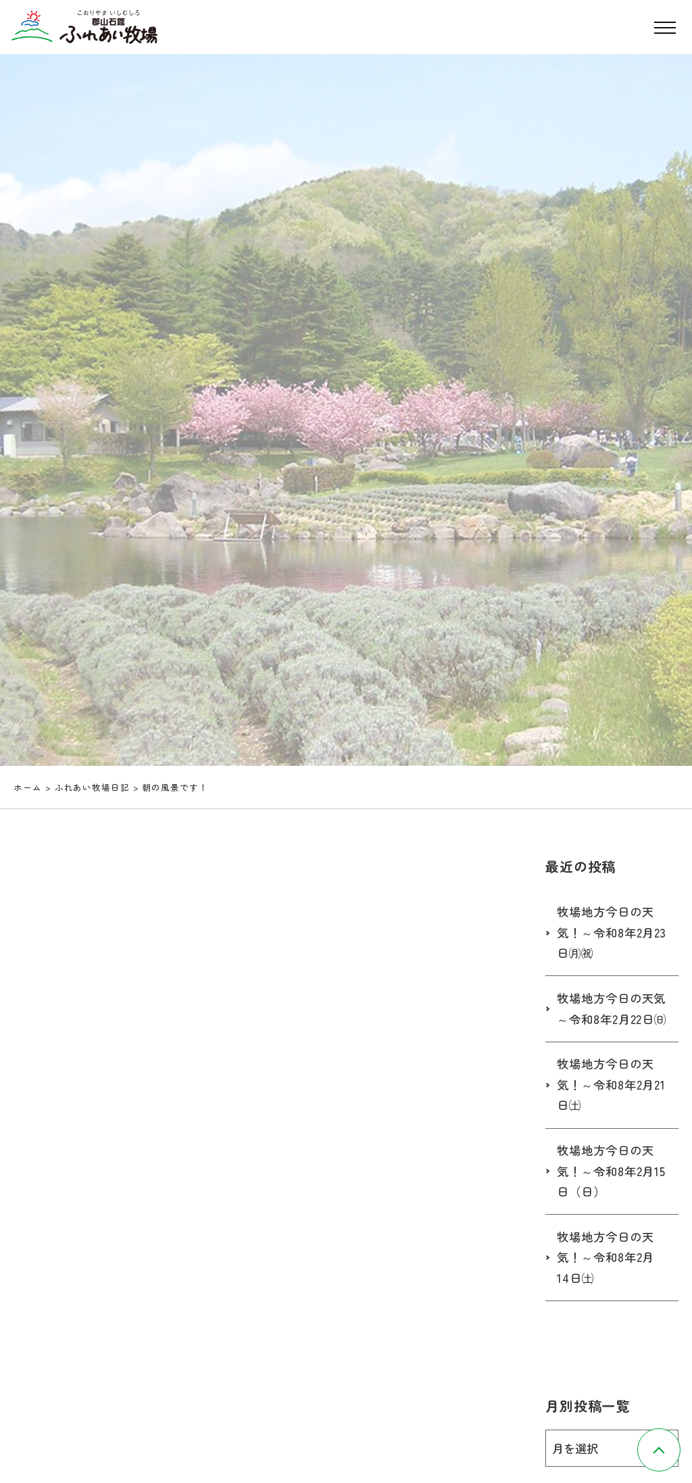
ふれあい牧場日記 (92, 787)
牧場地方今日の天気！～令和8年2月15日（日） (608, 1192)
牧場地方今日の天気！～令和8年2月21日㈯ (608, 1105)
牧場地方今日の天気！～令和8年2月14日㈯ (608, 1278)
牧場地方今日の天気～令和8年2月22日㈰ (608, 1019)
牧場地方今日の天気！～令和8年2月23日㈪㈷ (608, 932)
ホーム (28, 787)
